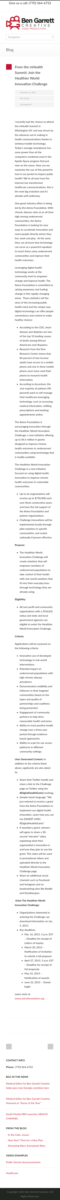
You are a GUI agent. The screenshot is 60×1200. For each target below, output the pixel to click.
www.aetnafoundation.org (29, 998)
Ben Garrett (24, 98)
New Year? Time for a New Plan (25, 1140)
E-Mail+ (20, 1029)
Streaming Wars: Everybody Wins (26, 1145)
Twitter (20, 8)
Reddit (33, 1023)
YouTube (39, 8)
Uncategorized (26, 104)
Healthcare (12, 1173)
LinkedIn (33, 8)
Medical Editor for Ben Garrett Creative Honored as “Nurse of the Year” (28, 1100)
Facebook (27, 8)
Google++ (14, 1029)
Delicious (46, 1023)
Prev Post (9, 1046)
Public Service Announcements (23, 1162)
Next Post (50, 1046)
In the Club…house (18, 1134)
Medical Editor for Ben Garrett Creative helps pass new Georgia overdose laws (28, 1085)
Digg (39, 1023)
